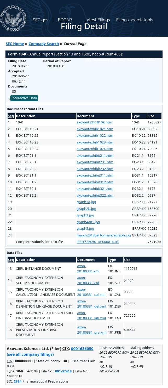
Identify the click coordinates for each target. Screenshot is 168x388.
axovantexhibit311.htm (95, 175)
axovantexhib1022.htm (95, 135)
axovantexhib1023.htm (95, 142)
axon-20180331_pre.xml (91, 330)
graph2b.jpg (86, 208)
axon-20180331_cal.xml (91, 292)
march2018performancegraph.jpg (104, 235)
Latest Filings (97, 19)
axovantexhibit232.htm (95, 168)
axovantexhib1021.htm (95, 129)
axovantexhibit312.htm (95, 182)
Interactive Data (24, 98)
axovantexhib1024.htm (95, 148)
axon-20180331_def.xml (91, 304)
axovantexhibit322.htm (95, 195)
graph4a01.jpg (88, 222)
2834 (18, 381)
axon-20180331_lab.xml (91, 315)
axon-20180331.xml (88, 268)
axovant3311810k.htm (94, 122)
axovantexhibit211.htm (95, 155)
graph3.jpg (85, 215)
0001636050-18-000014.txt (98, 241)
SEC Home (15, 43)
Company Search (44, 43)
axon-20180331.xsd (88, 280)
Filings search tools (134, 19)
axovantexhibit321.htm (95, 188)
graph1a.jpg (86, 201)
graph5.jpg (85, 228)
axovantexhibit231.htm (95, 162)
